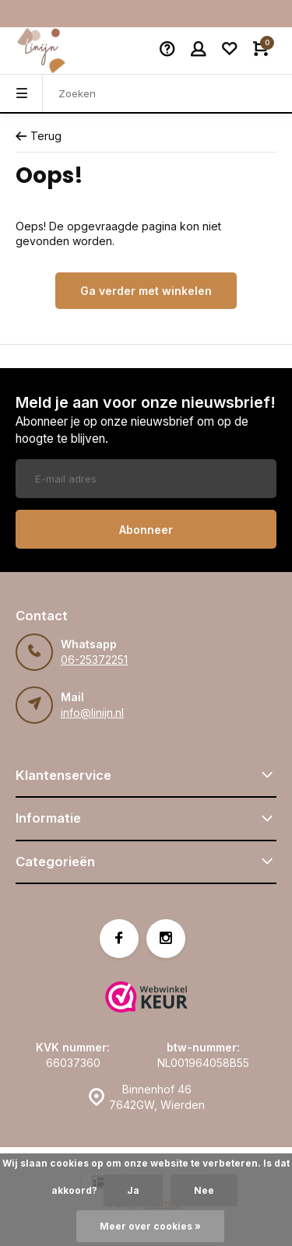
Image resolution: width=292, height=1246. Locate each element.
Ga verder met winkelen (146, 290)
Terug (39, 135)
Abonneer (146, 529)
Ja (133, 1190)
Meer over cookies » (150, 1226)
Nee (204, 1190)
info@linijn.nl (92, 712)
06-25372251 (94, 659)
